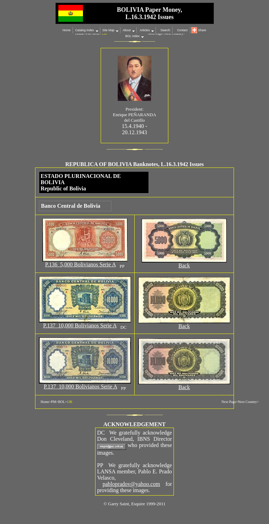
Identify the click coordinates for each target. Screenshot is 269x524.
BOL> (62, 402)
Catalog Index (84, 30)
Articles (144, 30)
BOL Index (132, 36)
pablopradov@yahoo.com (131, 484)
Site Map (108, 30)
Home (66, 30)
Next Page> (229, 402)
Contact (182, 30)
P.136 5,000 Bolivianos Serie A (80, 264)
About (127, 30)
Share (202, 30)
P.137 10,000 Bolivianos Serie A (79, 325)
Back (184, 265)
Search (165, 30)
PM (53, 402)
